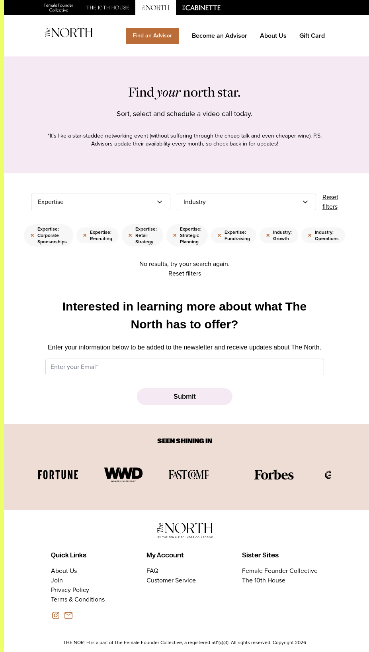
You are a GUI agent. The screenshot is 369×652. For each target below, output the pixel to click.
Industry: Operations (323, 235)
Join (57, 580)
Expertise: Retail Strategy (142, 235)
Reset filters (330, 201)
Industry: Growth (279, 235)
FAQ (152, 570)
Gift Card (312, 35)
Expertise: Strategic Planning (187, 235)
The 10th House (263, 580)
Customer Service (171, 580)
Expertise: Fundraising (233, 235)
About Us (273, 35)
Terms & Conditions (78, 599)
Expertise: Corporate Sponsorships (48, 235)
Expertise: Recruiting (97, 235)
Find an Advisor (152, 35)
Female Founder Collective (280, 570)
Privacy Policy (70, 589)
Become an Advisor (219, 35)
